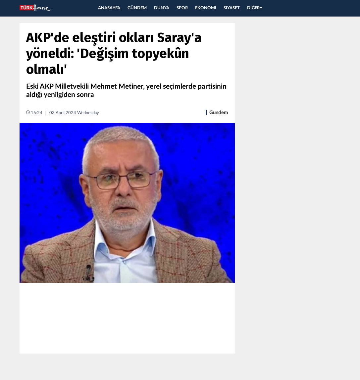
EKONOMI (205, 8)
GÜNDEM (137, 8)
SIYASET (232, 8)
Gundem (218, 112)
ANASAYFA (109, 8)
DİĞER (254, 8)
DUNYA (161, 8)
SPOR (182, 8)
